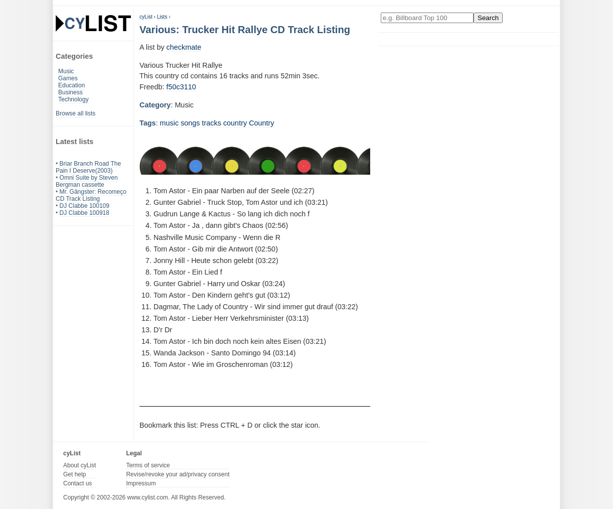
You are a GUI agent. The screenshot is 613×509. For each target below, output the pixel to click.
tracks (211, 123)
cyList (145, 17)
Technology (73, 99)
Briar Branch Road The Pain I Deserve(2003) (88, 167)
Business (70, 92)
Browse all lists (75, 113)
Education (71, 85)
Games (68, 78)
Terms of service (148, 465)
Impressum (141, 483)
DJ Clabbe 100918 (84, 212)
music (169, 123)
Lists (162, 17)
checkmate (184, 47)
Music (66, 71)
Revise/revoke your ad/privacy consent (177, 474)
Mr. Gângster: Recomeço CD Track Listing (91, 195)
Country (261, 123)
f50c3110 (181, 87)
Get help (74, 474)
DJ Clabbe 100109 (84, 205)
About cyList (79, 465)
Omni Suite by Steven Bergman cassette (87, 181)
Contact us (77, 483)
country (235, 123)
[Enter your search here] (427, 18)
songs (190, 123)
